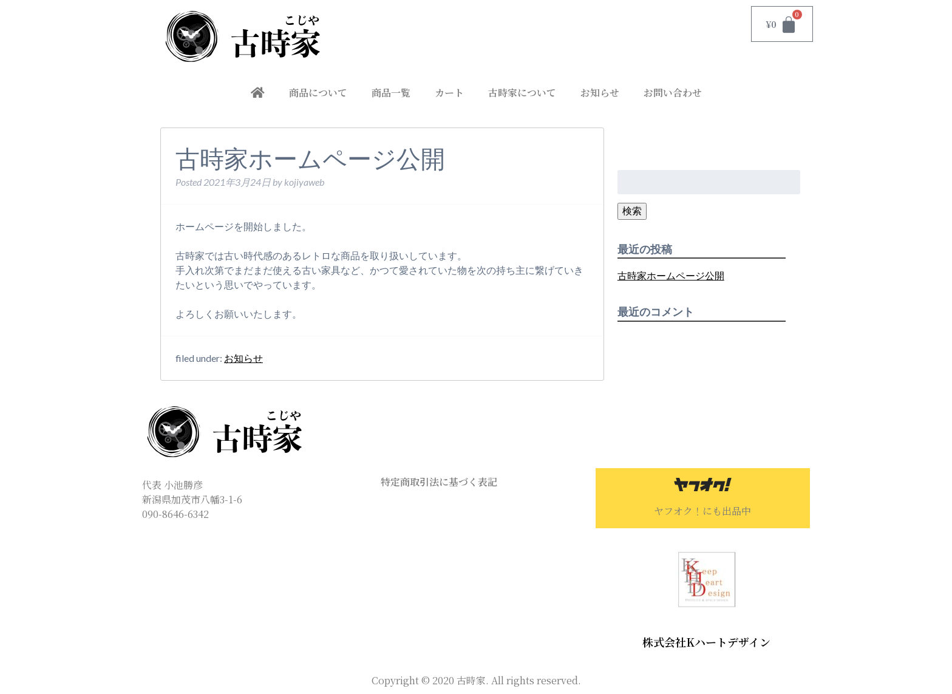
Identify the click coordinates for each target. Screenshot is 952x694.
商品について (318, 93)
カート (449, 93)
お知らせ (599, 93)
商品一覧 (391, 93)
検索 (632, 210)
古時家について (522, 93)
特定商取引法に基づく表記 (439, 482)
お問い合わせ (673, 93)
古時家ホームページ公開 (670, 275)
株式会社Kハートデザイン (706, 642)
